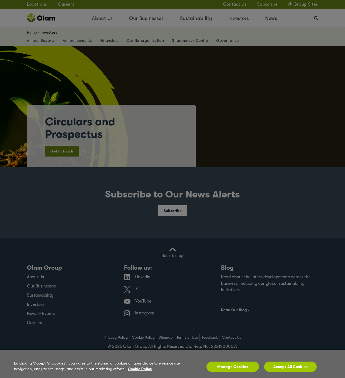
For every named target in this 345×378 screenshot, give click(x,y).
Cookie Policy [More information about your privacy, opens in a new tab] (140, 371)
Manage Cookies (232, 368)
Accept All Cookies (290, 368)
